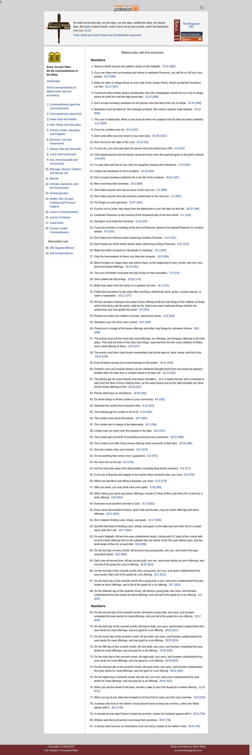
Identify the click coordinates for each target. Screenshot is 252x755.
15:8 (113, 497)
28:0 (117, 554)
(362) (161, 399)
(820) (174, 660)
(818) (174, 640)
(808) (143, 544)
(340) (172, 372)
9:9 (106, 231)
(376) (130, 462)
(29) (145, 142)
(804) (158, 520)
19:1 (160, 285)
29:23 (168, 640)
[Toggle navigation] (201, 7)
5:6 (128, 129)
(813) (162, 574)
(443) (181, 148)
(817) (174, 630)
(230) (111, 231)
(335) (147, 322)
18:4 (141, 322)
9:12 (167, 237)
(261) (135, 266)
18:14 (163, 362)
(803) (116, 513)
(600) (97, 113)
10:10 (128, 266)
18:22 (189, 208)
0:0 (200, 594)
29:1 (156, 574)
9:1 (182, 215)
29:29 (168, 660)
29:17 (197, 616)
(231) (173, 237)
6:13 (157, 481)
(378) (191, 474)
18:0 (130, 346)
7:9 (171, 273)
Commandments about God (65, 113)
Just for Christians (60, 217)
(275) (137, 279)
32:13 (139, 142)
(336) (97, 332)
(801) (119, 497)
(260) (165, 256)
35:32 (191, 103)
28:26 (143, 564)
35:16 (197, 109)
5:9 (140, 309)
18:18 (131, 386)
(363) (151, 405)
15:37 (132, 202)
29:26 (162, 650)
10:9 (196, 697)
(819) (169, 650)
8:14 (144, 405)
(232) (185, 244)
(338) (104, 356)
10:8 (159, 256)
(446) (151, 171)
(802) (151, 503)
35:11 (108, 86)
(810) (150, 564)
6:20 (152, 487)
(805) (128, 530)
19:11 (121, 295)
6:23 (165, 316)
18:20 (136, 393)
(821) (179, 670)
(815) (97, 598)
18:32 (131, 279)
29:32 (173, 670)
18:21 (174, 437)
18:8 (196, 328)
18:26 (182, 443)
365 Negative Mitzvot (62, 247)
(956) (139, 202)
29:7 (171, 584)
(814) (177, 584)
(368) (180, 437)
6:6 (182, 468)
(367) (162, 430)
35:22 (148, 96)
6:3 (149, 455)
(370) (144, 449)
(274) (176, 273)
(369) (188, 443)
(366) (153, 424)
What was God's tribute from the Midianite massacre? (111, 35)
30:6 (195, 713)
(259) (163, 250)
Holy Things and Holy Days (65, 124)
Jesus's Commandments (64, 212)
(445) (187, 164)
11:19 (88, 30)
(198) (196, 208)
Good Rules (56, 223)
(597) (115, 86)
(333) (145, 309)
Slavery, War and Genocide (65, 149)
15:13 (145, 503)
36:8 (190, 726)
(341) (138, 386)
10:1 (157, 250)
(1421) (134, 129)
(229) (144, 221)
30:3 (113, 707)
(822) (169, 681)
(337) (136, 346)
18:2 (137, 418)
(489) (139, 183)
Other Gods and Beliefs (63, 119)
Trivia (76, 35)
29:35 (162, 681)
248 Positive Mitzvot (61, 253)
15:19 (201, 687)
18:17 (151, 520)
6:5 (125, 462)
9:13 (106, 76)
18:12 (98, 356)
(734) (201, 713)
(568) (172, 66)
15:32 (165, 66)
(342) (143, 393)
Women (54, 178)
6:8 (186, 474)
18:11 (109, 513)
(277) (128, 295)
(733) (120, 707)
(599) (198, 103)
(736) (196, 726)
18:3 (156, 430)
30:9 (161, 720)
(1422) (163, 135)
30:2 (133, 183)
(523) (202, 697)
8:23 (142, 412)
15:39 (155, 135)
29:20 (168, 630)
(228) (187, 215)
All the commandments (61, 91)
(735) (167, 720)
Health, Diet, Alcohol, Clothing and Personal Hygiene (62, 202)
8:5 (156, 399)
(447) (176, 177)
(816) (97, 620)
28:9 (137, 544)
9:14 (138, 221)
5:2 (158, 190)
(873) (97, 691)
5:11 (97, 123)
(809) (123, 554)
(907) (178, 196)
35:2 (138, 449)
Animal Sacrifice (59, 193)
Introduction (53, 81)
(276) (165, 285)
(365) (143, 418)
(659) (103, 123)
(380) (158, 487)
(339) (169, 362)
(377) (187, 468)
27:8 (181, 164)
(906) (163, 190)
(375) (154, 455)
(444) (102, 158)
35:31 (169, 177)
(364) (148, 412)
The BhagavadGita (191, 25)
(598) (155, 96)
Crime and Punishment (63, 154)
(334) (171, 316)
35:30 (144, 171)
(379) (163, 481)
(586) (112, 76)
